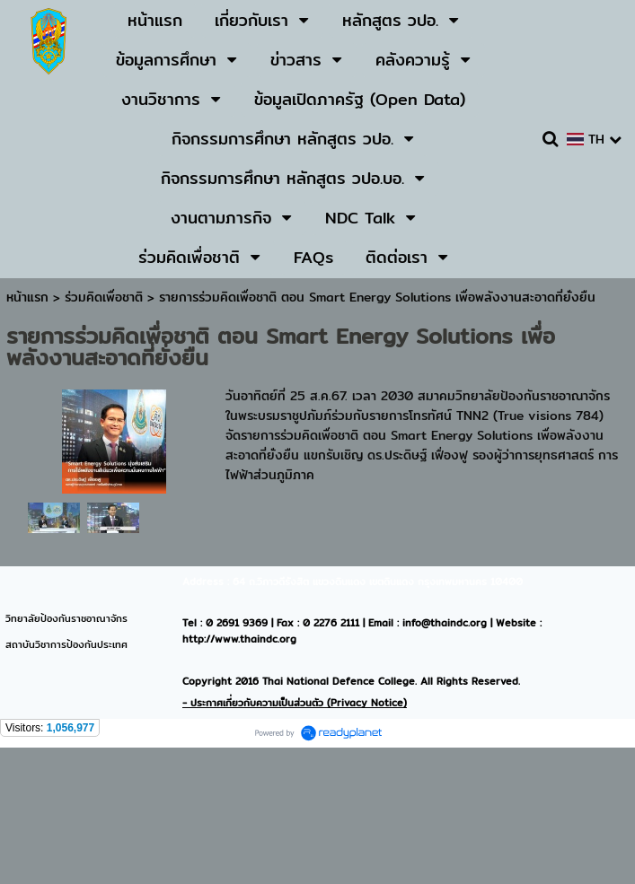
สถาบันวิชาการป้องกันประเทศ (66, 644)
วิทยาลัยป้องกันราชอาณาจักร (66, 618)
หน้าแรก (27, 297)
